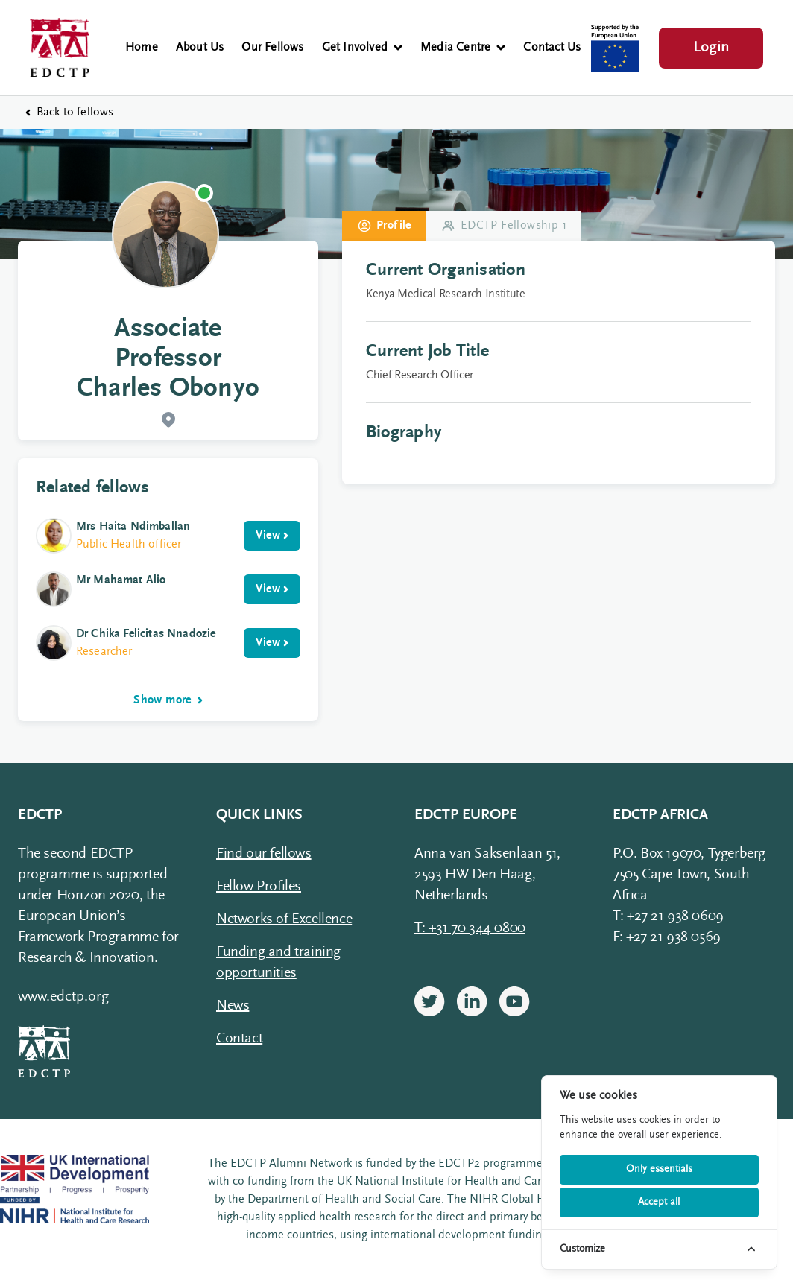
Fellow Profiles (258, 886)
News (232, 1005)
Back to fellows (69, 112)
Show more (168, 700)
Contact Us (552, 48)
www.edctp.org (63, 996)
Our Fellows (272, 48)
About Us (200, 48)
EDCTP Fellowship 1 (503, 225)
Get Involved (362, 48)
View (272, 536)
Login (711, 47)
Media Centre (462, 48)
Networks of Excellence (284, 919)
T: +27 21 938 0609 (668, 916)
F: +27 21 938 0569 (667, 937)
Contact (239, 1038)
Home (141, 48)
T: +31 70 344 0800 (469, 928)
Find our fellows (264, 853)
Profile (384, 225)
